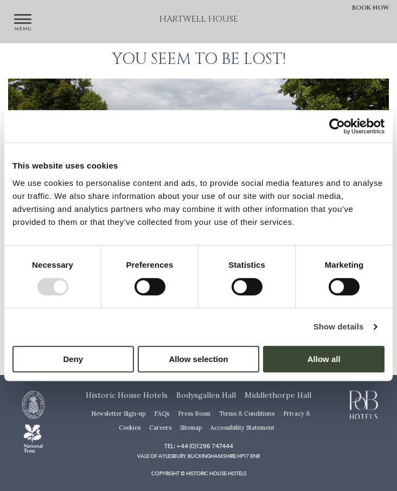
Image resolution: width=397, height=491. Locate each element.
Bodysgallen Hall (206, 395)
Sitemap (191, 427)
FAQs (161, 413)
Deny (73, 359)
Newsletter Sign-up (118, 413)
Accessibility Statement (242, 427)
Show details (338, 326)
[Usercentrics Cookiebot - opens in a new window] (337, 126)
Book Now (370, 8)
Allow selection (198, 359)
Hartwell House (198, 19)
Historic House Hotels (127, 395)
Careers (160, 427)
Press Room (194, 413)
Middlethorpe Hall (278, 395)
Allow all (324, 359)
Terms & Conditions (246, 413)
